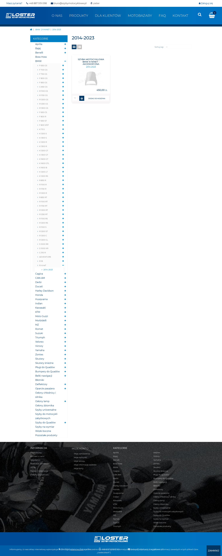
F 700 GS (43, 70)
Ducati (39, 286)
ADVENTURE (45, 257)
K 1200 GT (43, 150)
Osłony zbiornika (44, 405)
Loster (95, 3)
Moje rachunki (80, 457)
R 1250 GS (43, 104)
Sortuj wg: (159, 47)
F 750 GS (43, 74)
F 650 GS (43, 65)
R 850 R (42, 180)
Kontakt (180, 16)
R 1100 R (43, 184)
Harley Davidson (44, 290)
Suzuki (39, 333)
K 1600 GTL (44, 163)
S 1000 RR (43, 244)
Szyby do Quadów (45, 422)
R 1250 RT (43, 214)
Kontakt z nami (37, 456)
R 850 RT (43, 197)
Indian (38, 303)
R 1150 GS (43, 95)
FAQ (162, 16)
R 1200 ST (43, 231)
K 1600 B (43, 167)
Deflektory (41, 384)
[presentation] (199, 14)
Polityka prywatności (39, 475)
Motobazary (140, 16)
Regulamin (35, 460)
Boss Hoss (41, 57)
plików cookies (76, 549)
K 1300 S (43, 138)
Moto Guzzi (41, 316)
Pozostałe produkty (46, 435)
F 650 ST (43, 121)
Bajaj (38, 48)
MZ (37, 324)
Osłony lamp (42, 401)
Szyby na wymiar (44, 426)
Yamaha (39, 350)
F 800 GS (43, 78)
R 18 (41, 261)
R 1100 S (42, 227)
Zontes (39, 354)
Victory (39, 346)
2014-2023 (48, 269)
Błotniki (39, 380)
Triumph (40, 337)
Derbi (38, 282)
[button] (75, 98)
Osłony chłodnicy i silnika (45, 394)
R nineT (42, 265)
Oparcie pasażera (45, 388)
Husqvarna (41, 299)
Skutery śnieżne (44, 363)
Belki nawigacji (43, 375)
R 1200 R (43, 193)
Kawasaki (40, 307)
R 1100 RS (43, 218)
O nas (57, 16)
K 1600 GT (43, 159)
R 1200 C (43, 235)
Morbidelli (40, 320)
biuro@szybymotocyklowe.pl (69, 3)
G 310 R (42, 252)
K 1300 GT (43, 155)
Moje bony (78, 468)
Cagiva (39, 273)
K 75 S (42, 129)
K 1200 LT (43, 172)
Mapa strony (36, 452)
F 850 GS (43, 82)
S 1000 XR (43, 248)
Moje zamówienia (82, 454)
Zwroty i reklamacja (39, 471)
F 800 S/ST (44, 125)
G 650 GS (43, 87)
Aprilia (38, 44)
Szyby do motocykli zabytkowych (46, 416)
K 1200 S (43, 133)
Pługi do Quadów (45, 367)
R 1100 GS (43, 91)
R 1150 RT (43, 206)
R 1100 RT (43, 201)
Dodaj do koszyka (92, 98)
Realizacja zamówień (39, 463)
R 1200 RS (43, 223)
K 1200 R (43, 142)
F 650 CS (43, 112)
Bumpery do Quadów (47, 371)
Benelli (39, 52)
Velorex (39, 341)
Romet (39, 329)
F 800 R (42, 116)
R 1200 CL (43, 240)
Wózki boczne (43, 431)
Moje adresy (79, 461)
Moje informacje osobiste (85, 465)
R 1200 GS (43, 99)
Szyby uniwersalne (45, 409)
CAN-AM (40, 278)
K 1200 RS (43, 176)
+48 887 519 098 (36, 3)
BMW (38, 61)
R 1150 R (42, 189)
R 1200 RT (43, 210)
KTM (37, 312)
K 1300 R (43, 146)
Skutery (39, 358)
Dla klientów (108, 16)
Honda (39, 295)
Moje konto (80, 448)
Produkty (78, 16)
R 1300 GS (43, 108)
